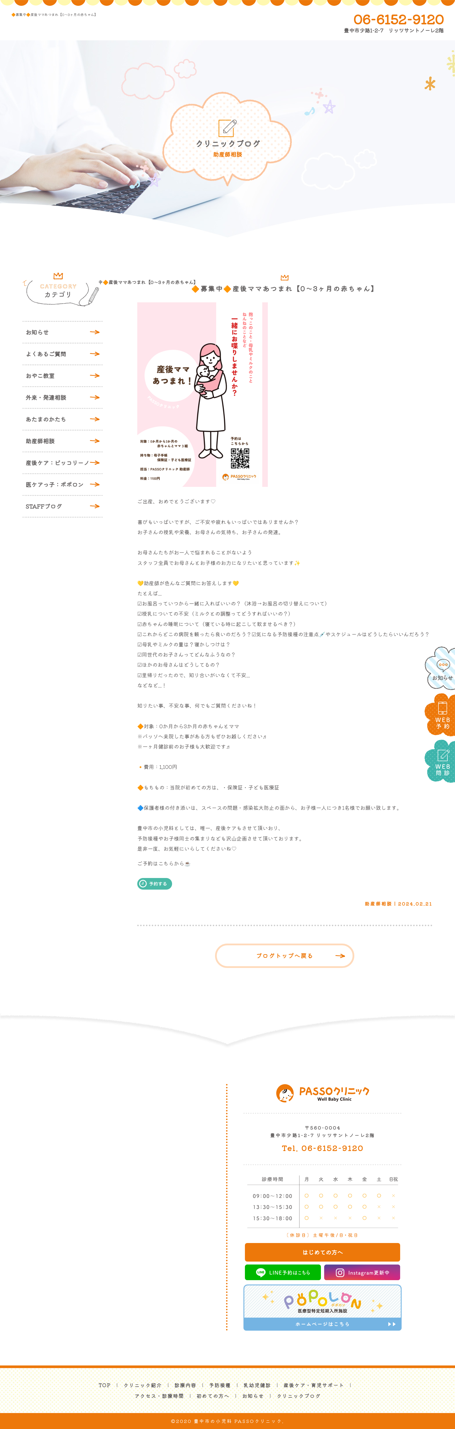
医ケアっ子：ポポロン (55, 484)
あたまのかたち (46, 419)
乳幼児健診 (257, 1385)
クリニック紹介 (142, 1385)
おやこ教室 (40, 375)
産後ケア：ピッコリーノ (57, 462)
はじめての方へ (322, 1252)
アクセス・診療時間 (159, 1395)
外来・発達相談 (46, 397)
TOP (105, 1385)
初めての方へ (213, 1395)
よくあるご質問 (46, 354)
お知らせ (37, 332)
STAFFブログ (44, 506)
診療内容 (185, 1385)
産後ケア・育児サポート (314, 1385)
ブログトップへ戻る (284, 955)
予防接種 (220, 1385)
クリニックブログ (299, 1395)
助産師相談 (40, 441)
